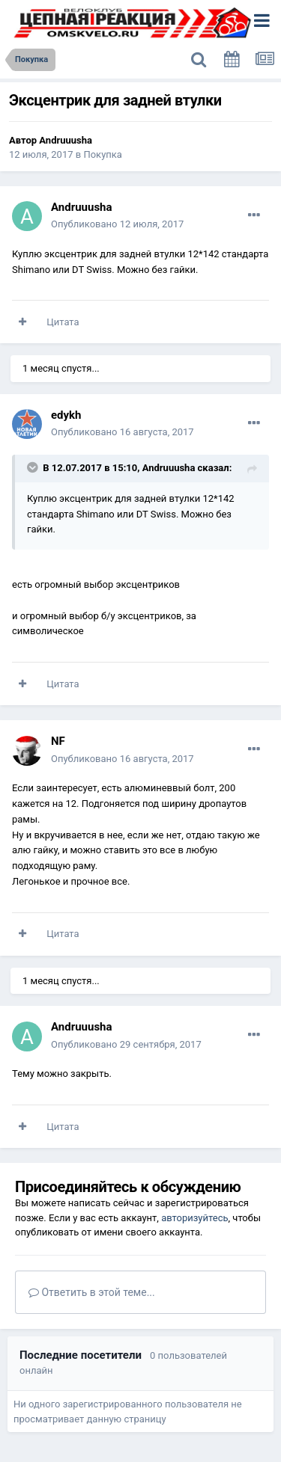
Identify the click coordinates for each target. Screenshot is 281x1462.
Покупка (102, 154)
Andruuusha (65, 140)
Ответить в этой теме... (91, 1292)
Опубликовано (117, 224)
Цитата (62, 322)
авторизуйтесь (194, 1217)
